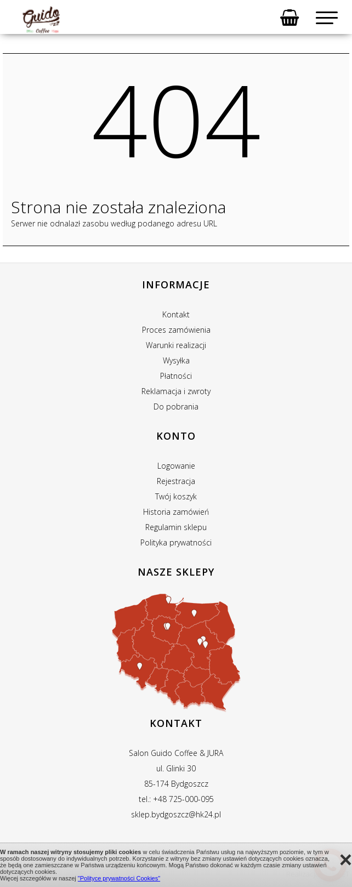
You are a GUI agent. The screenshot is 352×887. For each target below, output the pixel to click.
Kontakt (176, 314)
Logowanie (176, 465)
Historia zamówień (176, 512)
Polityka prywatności (176, 542)
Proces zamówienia (176, 330)
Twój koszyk (176, 496)
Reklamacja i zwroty (176, 391)
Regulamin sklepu (176, 527)
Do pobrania (176, 406)
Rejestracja (176, 481)
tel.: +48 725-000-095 (176, 799)
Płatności (176, 376)
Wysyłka (176, 360)
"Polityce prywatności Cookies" (119, 878)
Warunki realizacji (176, 345)
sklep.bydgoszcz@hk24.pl (176, 814)
